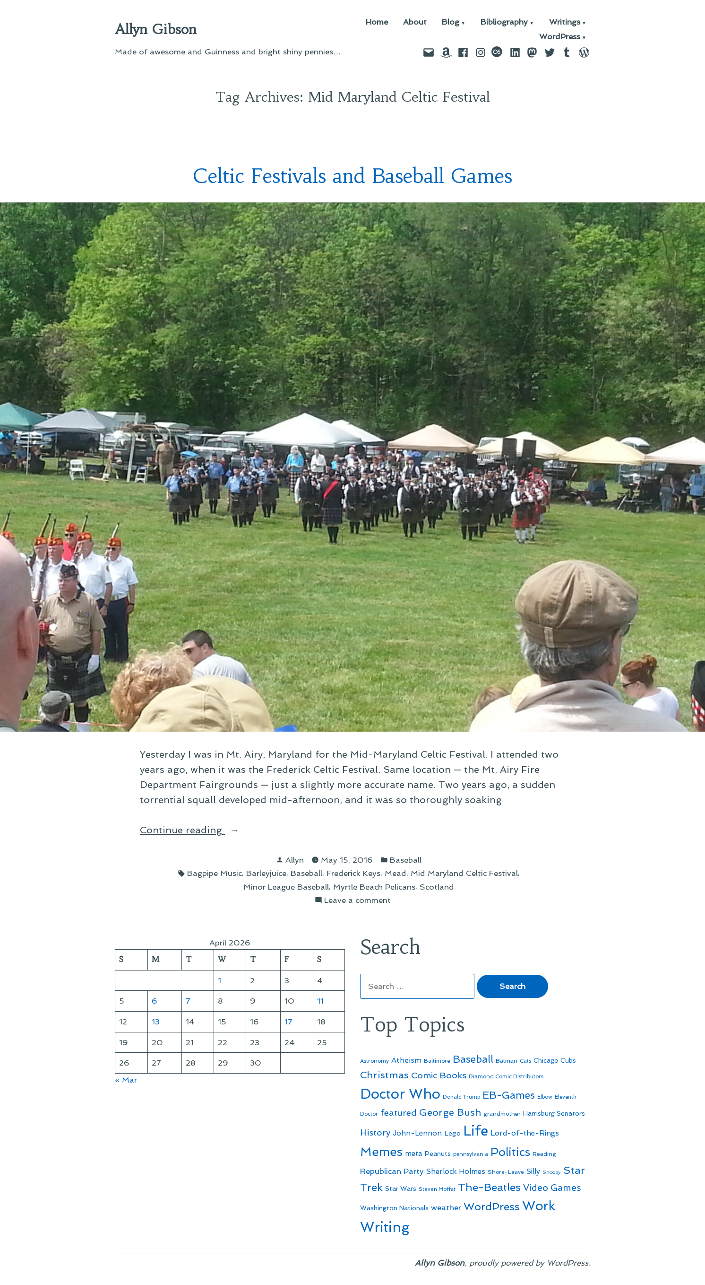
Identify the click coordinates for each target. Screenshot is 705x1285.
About (415, 22)
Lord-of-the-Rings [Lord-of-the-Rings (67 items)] (524, 1133)
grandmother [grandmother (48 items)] (502, 1113)
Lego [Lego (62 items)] (452, 1133)
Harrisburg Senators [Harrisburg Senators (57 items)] (554, 1113)
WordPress (559, 37)
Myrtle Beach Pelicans (374, 887)
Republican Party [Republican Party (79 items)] (392, 1171)
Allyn (294, 860)
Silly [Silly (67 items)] (533, 1171)
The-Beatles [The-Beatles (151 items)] (489, 1187)
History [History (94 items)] (375, 1132)
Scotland (437, 887)
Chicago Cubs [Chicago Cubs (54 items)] (554, 1060)
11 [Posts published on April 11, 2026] (320, 1000)
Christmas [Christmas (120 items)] (384, 1075)
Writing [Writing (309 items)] (385, 1227)
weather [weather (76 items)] (446, 1207)
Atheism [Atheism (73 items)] (406, 1060)
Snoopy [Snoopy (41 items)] (551, 1172)
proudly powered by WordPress (528, 1263)
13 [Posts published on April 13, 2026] (156, 1021)
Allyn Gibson (156, 29)
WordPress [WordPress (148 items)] (492, 1206)
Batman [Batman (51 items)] (506, 1060)
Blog (450, 22)
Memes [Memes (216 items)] (381, 1152)
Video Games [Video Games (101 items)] (552, 1187)
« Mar (126, 1079)
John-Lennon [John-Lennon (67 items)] (417, 1133)
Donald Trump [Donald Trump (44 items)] (461, 1096)
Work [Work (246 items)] (538, 1205)
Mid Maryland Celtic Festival (464, 873)
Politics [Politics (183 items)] (510, 1152)
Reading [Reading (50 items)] (544, 1153)
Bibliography (504, 22)
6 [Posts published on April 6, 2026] (154, 1000)
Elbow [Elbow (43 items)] (544, 1097)
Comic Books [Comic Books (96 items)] (438, 1075)
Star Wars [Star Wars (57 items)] (400, 1188)
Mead (395, 873)
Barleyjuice (266, 873)
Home (377, 22)
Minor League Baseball (286, 887)
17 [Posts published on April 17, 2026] (288, 1021)
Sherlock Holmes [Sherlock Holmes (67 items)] (455, 1171)
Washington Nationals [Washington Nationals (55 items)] (394, 1208)
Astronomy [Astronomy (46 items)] (374, 1061)
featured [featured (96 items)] (398, 1113)
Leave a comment (357, 900)
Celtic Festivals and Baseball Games (352, 176)
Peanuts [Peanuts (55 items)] (438, 1153)
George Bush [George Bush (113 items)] (450, 1112)
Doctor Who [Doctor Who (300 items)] (400, 1094)
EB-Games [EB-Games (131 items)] (508, 1095)
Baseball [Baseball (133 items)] (473, 1059)
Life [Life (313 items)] (475, 1131)
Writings (564, 22)
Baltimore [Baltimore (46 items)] (437, 1061)
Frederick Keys (353, 873)
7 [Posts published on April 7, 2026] (188, 1000)
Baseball (405, 860)
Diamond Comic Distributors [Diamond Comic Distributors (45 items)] (506, 1076)
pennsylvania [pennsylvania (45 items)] (470, 1154)
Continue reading (202, 830)
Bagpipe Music (214, 873)
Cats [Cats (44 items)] (525, 1061)
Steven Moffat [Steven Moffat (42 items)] (437, 1189)
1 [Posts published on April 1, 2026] (219, 980)
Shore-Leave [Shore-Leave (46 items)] (506, 1172)
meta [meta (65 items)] (413, 1153)
